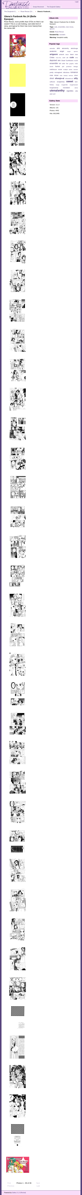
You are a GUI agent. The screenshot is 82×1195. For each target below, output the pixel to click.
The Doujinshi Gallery (53, 7)
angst (69, 51)
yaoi (51, 94)
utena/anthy (57, 90)
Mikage (75, 66)
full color (62, 63)
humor (57, 66)
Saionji (65, 75)
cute (55, 27)
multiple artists (67, 69)
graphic (71, 63)
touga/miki (64, 85)
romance (74, 72)
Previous (9, 1186)
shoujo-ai (59, 78)
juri (63, 66)
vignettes (69, 91)
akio (58, 48)
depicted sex (55, 60)
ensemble (61, 27)
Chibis (52, 57)
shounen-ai (69, 78)
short (52, 78)
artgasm (54, 54)
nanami (75, 69)
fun (67, 63)
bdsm (67, 54)
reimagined (58, 72)
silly (76, 78)
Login (76, 2)
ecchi (76, 60)
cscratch (62, 34)
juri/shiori (68, 66)
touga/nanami (74, 85)
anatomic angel (57, 51)
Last (39, 1186)
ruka (61, 75)
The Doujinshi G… (10, 11)
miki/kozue (53, 69)
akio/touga (74, 48)
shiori (76, 75)
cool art (65, 57)
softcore (52, 82)
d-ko (76, 57)
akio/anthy (65, 48)
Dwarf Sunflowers (67, 60)
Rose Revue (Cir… (27, 11)
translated (66, 87)
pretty (51, 72)
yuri (54, 94)
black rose (74, 54)
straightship (60, 82)
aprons (52, 29)
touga (57, 85)
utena (76, 87)
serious (71, 75)
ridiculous (66, 72)
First (8, 1183)
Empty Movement (38, 7)
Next (39, 1183)
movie (60, 69)
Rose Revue (59, 32)
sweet (69, 81)
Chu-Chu (58, 57)
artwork (61, 54)
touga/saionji (54, 87)
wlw (76, 91)
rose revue (69, 27)
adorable (52, 48)
